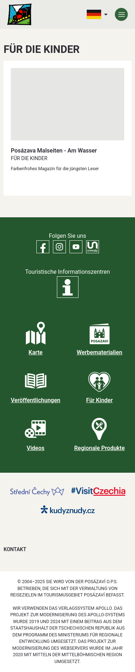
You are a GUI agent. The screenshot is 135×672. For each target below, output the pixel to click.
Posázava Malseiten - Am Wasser (54, 150)
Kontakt (15, 549)
